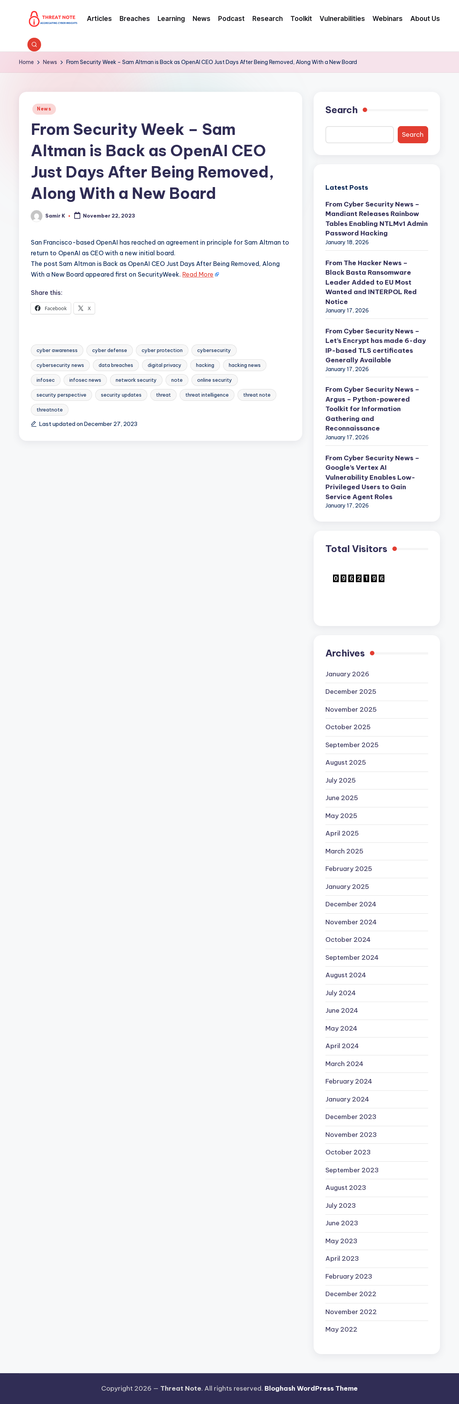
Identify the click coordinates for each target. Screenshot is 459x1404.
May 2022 (341, 1329)
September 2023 (352, 1170)
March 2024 (344, 1064)
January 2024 (347, 1099)
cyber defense (109, 350)
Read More (198, 274)
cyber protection (162, 350)
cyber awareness (57, 350)
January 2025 (347, 886)
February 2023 (348, 1276)
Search (341, 109)
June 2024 (341, 1010)
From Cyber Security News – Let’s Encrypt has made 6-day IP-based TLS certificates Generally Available (375, 346)
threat (163, 395)
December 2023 (350, 1117)
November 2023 (351, 1134)
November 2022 (351, 1312)
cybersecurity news (60, 365)
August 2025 (345, 762)
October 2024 (348, 939)
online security (214, 380)
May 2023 (341, 1241)
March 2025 (344, 851)
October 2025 (348, 727)
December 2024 (350, 904)
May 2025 (341, 816)
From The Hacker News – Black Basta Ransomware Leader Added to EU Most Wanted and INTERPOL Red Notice (371, 282)
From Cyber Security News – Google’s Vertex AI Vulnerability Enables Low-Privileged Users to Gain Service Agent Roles (372, 477)
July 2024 (340, 993)
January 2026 (347, 674)
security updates (121, 395)
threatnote (50, 410)
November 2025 (351, 709)
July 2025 (340, 780)
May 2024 (341, 1028)
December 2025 (350, 691)
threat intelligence (207, 395)
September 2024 (352, 957)
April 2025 (342, 833)
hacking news (245, 365)
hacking (205, 365)
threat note (257, 395)
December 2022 (350, 1294)
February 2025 (348, 868)
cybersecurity (214, 350)
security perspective (61, 395)
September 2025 (352, 745)
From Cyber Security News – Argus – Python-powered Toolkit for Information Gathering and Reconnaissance (372, 408)
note (177, 380)
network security (136, 380)
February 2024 (348, 1081)
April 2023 (342, 1258)
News (44, 109)
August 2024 (345, 975)
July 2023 (340, 1205)
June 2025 (341, 798)
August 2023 (345, 1187)
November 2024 (351, 922)
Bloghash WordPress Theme (311, 1388)
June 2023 (341, 1223)
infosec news (85, 380)
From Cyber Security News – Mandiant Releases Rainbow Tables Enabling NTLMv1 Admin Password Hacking (376, 219)
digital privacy (165, 365)
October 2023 (348, 1152)
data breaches (116, 365)
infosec (46, 380)
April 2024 (342, 1046)
